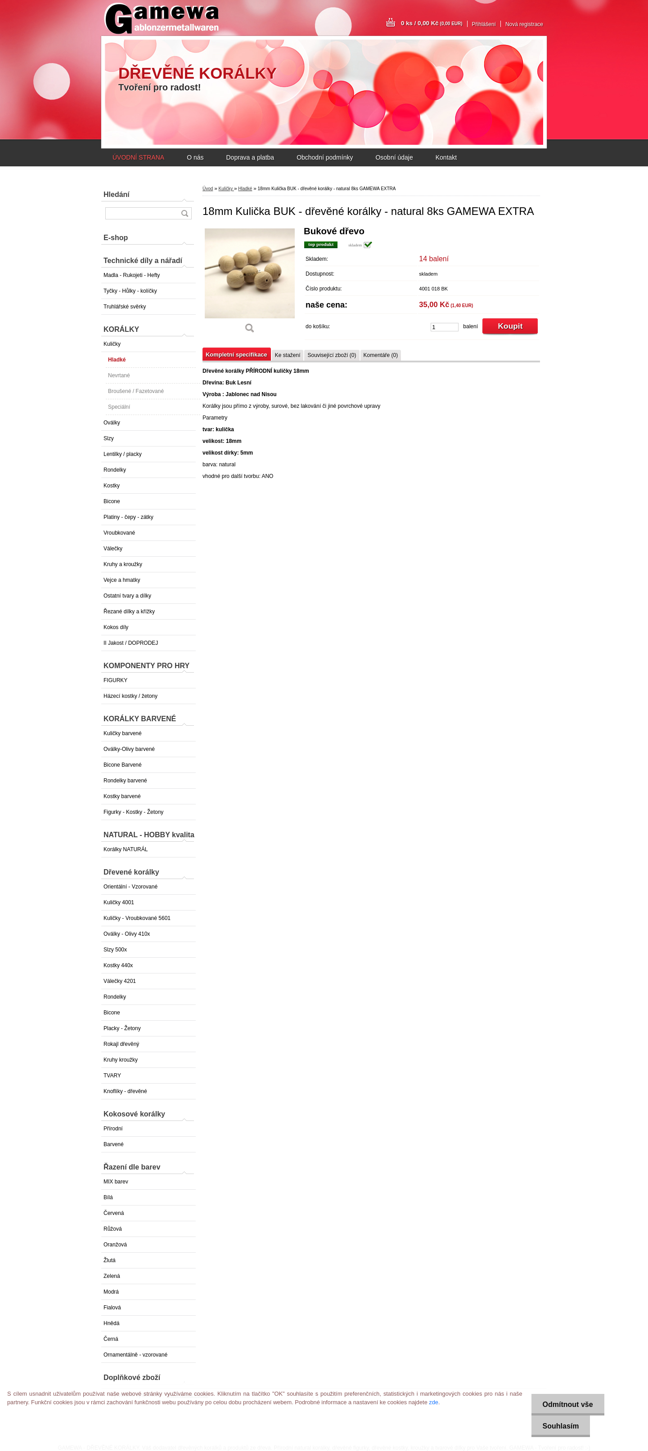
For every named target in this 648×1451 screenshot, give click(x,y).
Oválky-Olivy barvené (129, 749)
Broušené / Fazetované (136, 391)
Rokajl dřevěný (121, 1044)
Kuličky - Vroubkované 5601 (137, 918)
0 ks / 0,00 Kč (432, 23)
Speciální (119, 407)
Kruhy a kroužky (123, 564)
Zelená (112, 1276)
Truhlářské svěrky (125, 307)
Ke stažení (288, 355)
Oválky (112, 423)
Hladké (117, 360)
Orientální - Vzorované (131, 887)
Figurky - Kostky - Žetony (133, 812)
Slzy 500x (115, 949)
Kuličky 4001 (119, 902)
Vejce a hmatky (122, 580)
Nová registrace (524, 24)
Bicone (112, 501)
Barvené (114, 1144)
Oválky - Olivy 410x (127, 934)
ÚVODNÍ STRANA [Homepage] (138, 157)
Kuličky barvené (123, 733)
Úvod (207, 188)
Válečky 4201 (120, 981)
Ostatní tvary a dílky (127, 596)
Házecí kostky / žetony (131, 696)
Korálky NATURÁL (126, 849)
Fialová (112, 1307)
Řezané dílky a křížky (129, 611)
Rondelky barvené (125, 780)
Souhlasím (561, 1426)
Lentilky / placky (123, 454)
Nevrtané (119, 375)
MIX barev (116, 1182)
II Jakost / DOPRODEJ (131, 643)
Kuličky (112, 344)
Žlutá (110, 1260)
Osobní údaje (394, 157)
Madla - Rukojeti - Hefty (132, 275)
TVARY (112, 1075)
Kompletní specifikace (236, 354)
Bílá (108, 1197)
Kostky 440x (118, 965)
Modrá (111, 1292)
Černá (111, 1339)
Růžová (113, 1229)
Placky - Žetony (122, 1028)
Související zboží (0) (331, 355)
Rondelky (115, 470)
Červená (114, 1213)
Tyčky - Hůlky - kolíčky (130, 291)
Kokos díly (116, 627)
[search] (184, 213)
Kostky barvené (122, 796)
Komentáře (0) (381, 355)
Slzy (109, 438)
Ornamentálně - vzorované (135, 1355)
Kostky (112, 485)
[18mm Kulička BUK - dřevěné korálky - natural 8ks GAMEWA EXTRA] (250, 283)
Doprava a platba (250, 157)
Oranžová (115, 1244)
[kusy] (445, 327)
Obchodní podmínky (325, 157)
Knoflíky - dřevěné (125, 1091)
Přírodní (113, 1128)
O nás (195, 157)
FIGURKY (115, 680)
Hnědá (111, 1323)
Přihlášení (484, 24)
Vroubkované (119, 533)
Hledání (117, 194)
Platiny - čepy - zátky (128, 517)
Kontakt (446, 157)
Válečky (113, 548)
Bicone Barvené (123, 765)
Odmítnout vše (568, 1404)
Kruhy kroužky (121, 1060)
